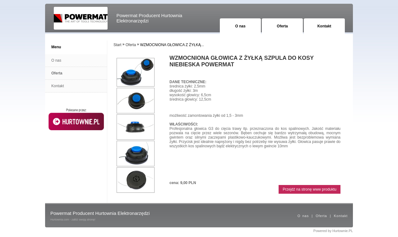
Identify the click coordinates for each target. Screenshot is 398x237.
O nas (240, 26)
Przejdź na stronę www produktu (309, 189)
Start (117, 45)
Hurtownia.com (59, 219)
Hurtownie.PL (342, 231)
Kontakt (324, 26)
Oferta (282, 26)
